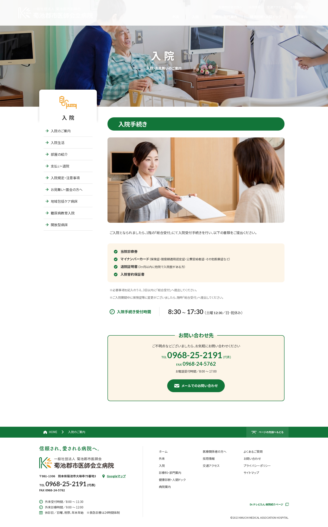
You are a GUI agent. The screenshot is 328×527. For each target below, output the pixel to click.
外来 (162, 458)
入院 (162, 465)
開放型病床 (57, 224)
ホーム (163, 451)
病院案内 (165, 487)
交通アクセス (275, 7)
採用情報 (255, 7)
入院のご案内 (58, 130)
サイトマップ (251, 472)
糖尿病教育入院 (60, 212)
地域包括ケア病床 (62, 201)
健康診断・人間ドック (172, 480)
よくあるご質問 (253, 451)
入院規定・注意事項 (63, 177)
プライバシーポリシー (257, 465)
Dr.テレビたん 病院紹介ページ (269, 504)
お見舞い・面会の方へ (64, 189)
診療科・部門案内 (170, 472)
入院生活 (55, 142)
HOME (53, 432)
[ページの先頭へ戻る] (267, 432)
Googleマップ (116, 476)
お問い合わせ (299, 7)
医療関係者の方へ (230, 7)
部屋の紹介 (57, 154)
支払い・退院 (57, 166)
